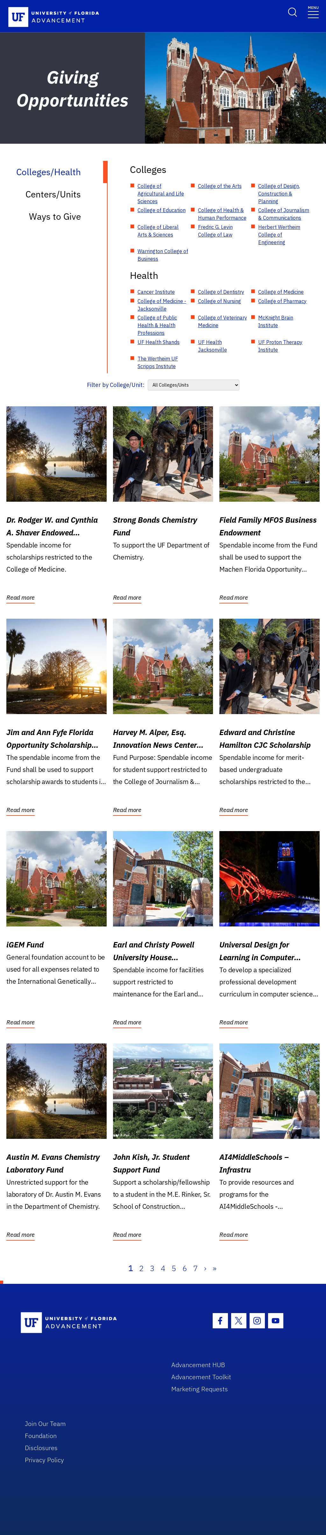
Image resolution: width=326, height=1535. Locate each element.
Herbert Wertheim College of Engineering (279, 234)
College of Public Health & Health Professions (157, 325)
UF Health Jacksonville (212, 346)
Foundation (41, 1435)
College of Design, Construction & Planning (279, 193)
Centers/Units (53, 194)
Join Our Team (45, 1423)
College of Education (162, 210)
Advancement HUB (198, 1364)
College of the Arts (220, 186)
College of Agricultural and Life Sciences (161, 193)
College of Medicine (281, 292)
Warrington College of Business (163, 255)
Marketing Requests (199, 1389)
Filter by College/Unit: (116, 385)
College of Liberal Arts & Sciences (158, 231)
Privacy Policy (44, 1460)
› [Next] (205, 1268)
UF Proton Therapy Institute (280, 346)
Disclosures (41, 1447)
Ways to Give (55, 216)
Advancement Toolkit (201, 1377)
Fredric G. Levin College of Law (215, 231)
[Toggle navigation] (313, 11)
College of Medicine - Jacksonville (162, 305)
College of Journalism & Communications (283, 214)
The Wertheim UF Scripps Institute (158, 362)
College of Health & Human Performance (222, 214)
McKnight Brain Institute (275, 321)
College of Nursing (219, 301)
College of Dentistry (221, 292)
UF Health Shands (159, 342)
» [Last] (214, 1268)
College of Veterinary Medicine (222, 321)
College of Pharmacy (282, 301)
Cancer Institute (156, 292)
